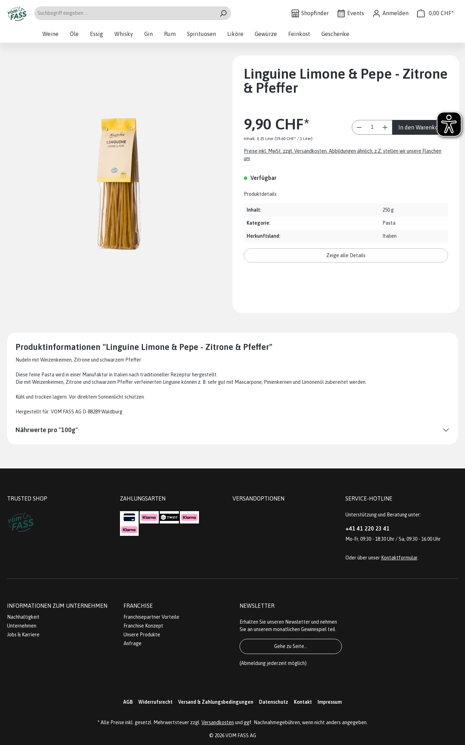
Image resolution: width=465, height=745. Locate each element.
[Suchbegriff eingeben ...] (124, 13)
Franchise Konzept (143, 626)
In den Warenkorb (420, 127)
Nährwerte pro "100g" (47, 430)
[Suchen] (223, 13)
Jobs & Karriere (23, 634)
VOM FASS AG (240, 735)
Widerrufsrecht (155, 702)
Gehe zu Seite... (290, 646)
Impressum (330, 702)
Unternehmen (21, 626)
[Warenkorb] (435, 13)
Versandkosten (217, 722)
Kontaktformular (399, 558)
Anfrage (132, 643)
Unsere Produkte (141, 634)
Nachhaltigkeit (23, 617)
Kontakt (303, 702)
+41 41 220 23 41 (367, 528)
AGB (128, 702)
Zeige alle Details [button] (346, 255)
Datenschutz (273, 702)
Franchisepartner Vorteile (151, 617)
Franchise (138, 605)
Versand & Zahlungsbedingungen (215, 702)
